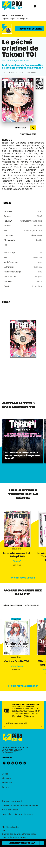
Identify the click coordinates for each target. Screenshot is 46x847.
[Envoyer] (39, 723)
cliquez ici (29, 717)
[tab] (7, 203)
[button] (29, 28)
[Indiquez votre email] (20, 723)
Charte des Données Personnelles (19, 834)
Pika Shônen (16, 16)
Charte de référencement (15, 837)
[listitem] (4, 763)
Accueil (5, 16)
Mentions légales (10, 827)
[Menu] (38, 7)
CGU (4, 830)
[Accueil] (12, 6)
